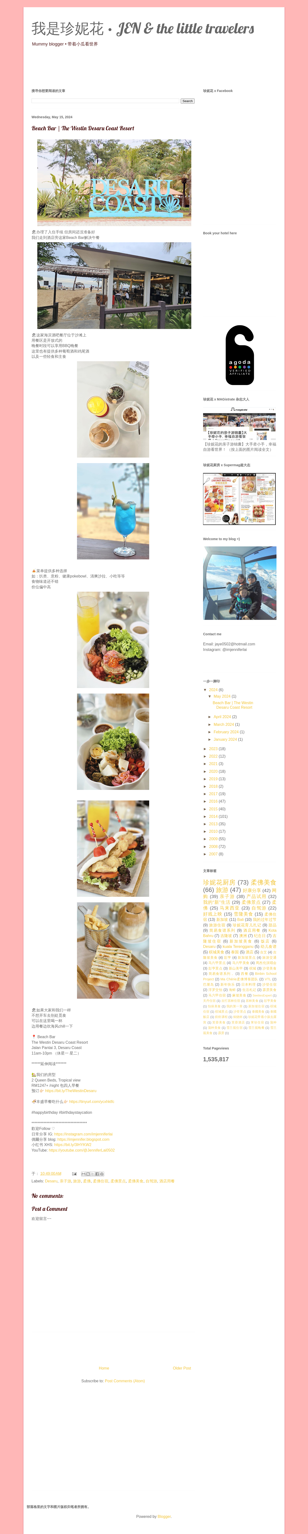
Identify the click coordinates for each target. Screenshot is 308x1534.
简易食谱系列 (222, 930)
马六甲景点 (217, 963)
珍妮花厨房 (219, 882)
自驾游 (151, 1181)
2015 (214, 809)
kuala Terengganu (238, 946)
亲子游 (65, 1181)
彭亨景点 (215, 968)
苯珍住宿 (257, 1022)
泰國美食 (258, 1011)
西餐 (244, 974)
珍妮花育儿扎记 (247, 925)
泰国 (235, 952)
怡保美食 (214, 1006)
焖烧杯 (238, 1017)
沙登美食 (269, 968)
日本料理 (248, 984)
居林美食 (252, 1001)
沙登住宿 (269, 984)
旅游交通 (269, 957)
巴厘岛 (208, 984)
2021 (214, 764)
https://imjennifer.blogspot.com (83, 1139)
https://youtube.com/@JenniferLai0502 (82, 1150)
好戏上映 (212, 914)
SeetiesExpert (262, 995)
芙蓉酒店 (238, 1022)
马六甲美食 (241, 963)
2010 (214, 831)
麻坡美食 (239, 995)
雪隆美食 (243, 914)
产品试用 (256, 896)
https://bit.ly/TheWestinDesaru (70, 1091)
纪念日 (260, 936)
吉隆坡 (226, 936)
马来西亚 (230, 908)
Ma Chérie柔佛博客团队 (239, 979)
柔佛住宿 (100, 1181)
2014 (214, 816)
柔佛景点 (118, 1181)
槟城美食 (216, 952)
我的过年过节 (264, 920)
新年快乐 (227, 984)
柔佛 (87, 1181)
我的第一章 (234, 1006)
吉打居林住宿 (230, 1001)
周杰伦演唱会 (266, 963)
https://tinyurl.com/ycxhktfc (91, 1102)
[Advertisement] (113, 1438)
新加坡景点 (247, 957)
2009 (214, 839)
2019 (214, 779)
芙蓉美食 (218, 1022)
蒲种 (273, 1022)
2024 (214, 690)
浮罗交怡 (215, 990)
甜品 (272, 925)
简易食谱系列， (221, 974)
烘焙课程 (221, 1017)
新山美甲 (236, 968)
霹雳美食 (269, 990)
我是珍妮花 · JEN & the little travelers (143, 28)
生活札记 (249, 990)
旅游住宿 (217, 925)
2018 (214, 786)
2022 (214, 756)
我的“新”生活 (217, 902)
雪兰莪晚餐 (256, 1027)
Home (104, 1368)
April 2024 (223, 717)
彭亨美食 (270, 1001)
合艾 (263, 952)
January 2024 (226, 739)
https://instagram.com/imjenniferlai (83, 1134)
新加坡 (222, 920)
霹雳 (221, 1033)
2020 (214, 771)
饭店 (265, 941)
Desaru (51, 1181)
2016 (214, 801)
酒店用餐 (167, 1181)
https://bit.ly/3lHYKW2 (72, 1145)
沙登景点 (239, 1011)
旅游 (77, 1181)
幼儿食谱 (268, 946)
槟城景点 (221, 1011)
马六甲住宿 (217, 995)
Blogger (164, 1516)
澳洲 (243, 936)
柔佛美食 (135, 1181)
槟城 (252, 968)
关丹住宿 (209, 1001)
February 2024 (227, 732)
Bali (240, 920)
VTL (268, 979)
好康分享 (252, 890)
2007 (214, 854)
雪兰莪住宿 (234, 1027)
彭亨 (227, 957)
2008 (214, 847)
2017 (214, 794)
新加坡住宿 (256, 1006)
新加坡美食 (241, 941)
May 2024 (223, 696)
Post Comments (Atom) (125, 1381)
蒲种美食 (214, 1027)
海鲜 (232, 990)
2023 (214, 749)
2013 (214, 824)
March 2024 (224, 724)
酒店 (249, 952)
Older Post (182, 1368)
